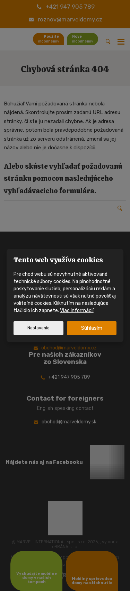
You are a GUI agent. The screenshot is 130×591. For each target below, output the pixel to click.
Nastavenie (38, 328)
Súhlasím (91, 328)
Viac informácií (77, 310)
